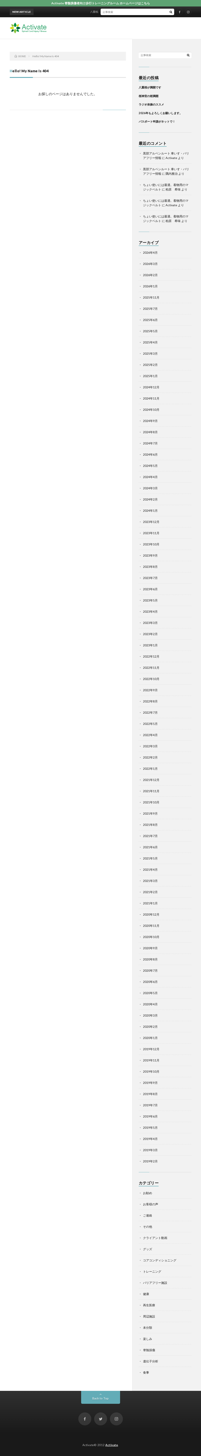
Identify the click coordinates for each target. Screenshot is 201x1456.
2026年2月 (150, 275)
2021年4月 (150, 869)
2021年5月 (150, 858)
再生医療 (149, 1305)
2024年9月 (150, 421)
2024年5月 (150, 465)
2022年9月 (150, 690)
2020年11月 (151, 925)
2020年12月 (151, 914)
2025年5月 (150, 331)
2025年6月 (150, 320)
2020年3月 (150, 1015)
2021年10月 (151, 802)
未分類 (147, 1327)
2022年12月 (151, 656)
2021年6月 (150, 847)
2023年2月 (150, 634)
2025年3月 (150, 353)
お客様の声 (150, 1204)
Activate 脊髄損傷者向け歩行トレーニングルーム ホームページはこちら (100, 3)
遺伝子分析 (150, 1361)
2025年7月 (150, 308)
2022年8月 (150, 701)
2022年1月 (150, 768)
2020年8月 (150, 959)
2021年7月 (150, 836)
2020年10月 (151, 937)
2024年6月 (150, 454)
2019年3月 (150, 1150)
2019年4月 (150, 1139)
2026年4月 (150, 252)
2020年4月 (150, 1004)
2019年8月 (150, 1094)
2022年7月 (150, 712)
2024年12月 (151, 387)
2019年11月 (151, 1060)
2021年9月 (150, 813)
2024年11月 (151, 398)
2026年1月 (150, 286)
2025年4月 (150, 342)
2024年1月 (150, 510)
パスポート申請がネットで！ (157, 121)
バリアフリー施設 (155, 1282)
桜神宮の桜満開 (148, 96)
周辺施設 (149, 1316)
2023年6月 (150, 589)
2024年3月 (150, 488)
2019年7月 (150, 1105)
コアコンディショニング (159, 1260)
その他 (147, 1226)
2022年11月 (151, 667)
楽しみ (147, 1339)
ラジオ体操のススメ (151, 104)
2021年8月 (150, 824)
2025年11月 (151, 297)
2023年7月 (150, 578)
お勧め (147, 1193)
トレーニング (152, 1271)
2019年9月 (150, 1083)
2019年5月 (150, 1127)
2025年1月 (150, 376)
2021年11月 (151, 791)
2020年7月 (150, 970)
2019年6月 (150, 1116)
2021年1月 (150, 903)
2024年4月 (150, 477)
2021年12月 (151, 780)
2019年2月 (150, 1161)
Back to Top (100, 1398)
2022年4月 (150, 735)
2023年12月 (151, 522)
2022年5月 (150, 724)
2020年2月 (150, 1026)
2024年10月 (151, 409)
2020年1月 (150, 1038)
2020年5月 (150, 993)
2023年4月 (150, 611)
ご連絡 (147, 1215)
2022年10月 (151, 679)
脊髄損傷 (149, 1350)
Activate (111, 1445)
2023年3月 (150, 623)
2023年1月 (150, 645)
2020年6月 (150, 982)
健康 (146, 1294)
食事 (146, 1372)
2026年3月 (150, 264)
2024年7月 (150, 443)
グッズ (147, 1249)
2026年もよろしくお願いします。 (160, 113)
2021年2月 (150, 892)
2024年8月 (150, 432)
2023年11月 (151, 533)
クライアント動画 (155, 1238)
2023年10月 (151, 544)
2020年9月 (150, 948)
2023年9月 (150, 555)
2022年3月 (150, 746)
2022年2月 (150, 757)
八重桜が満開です (103, 11)
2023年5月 (150, 600)
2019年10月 (151, 1071)
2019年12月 (151, 1049)
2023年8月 (150, 566)
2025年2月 (150, 365)
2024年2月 (150, 499)
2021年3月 (150, 881)
